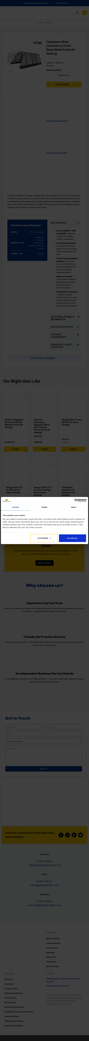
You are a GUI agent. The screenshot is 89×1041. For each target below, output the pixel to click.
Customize (44, 538)
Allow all (72, 538)
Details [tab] (44, 507)
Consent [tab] (15, 507)
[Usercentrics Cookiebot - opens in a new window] (76, 500)
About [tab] (73, 507)
